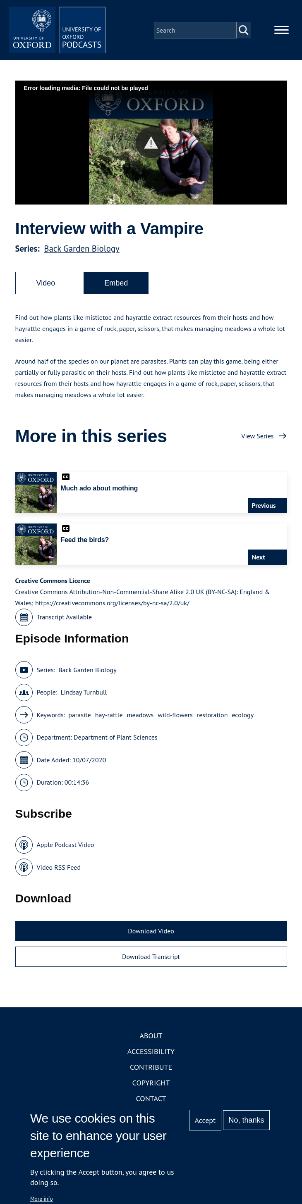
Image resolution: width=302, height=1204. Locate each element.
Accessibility (151, 1053)
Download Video (151, 932)
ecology (243, 716)
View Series (257, 437)
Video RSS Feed (59, 868)
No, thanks (246, 1120)
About (150, 1037)
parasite (79, 716)
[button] (151, 143)
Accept (205, 1120)
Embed (116, 284)
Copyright (151, 1084)
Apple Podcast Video (65, 846)
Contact (151, 1100)
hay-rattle (109, 716)
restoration (212, 716)
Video (45, 284)
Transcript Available (64, 618)
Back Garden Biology (81, 249)
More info (41, 1198)
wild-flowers (175, 716)
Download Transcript (151, 958)
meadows (140, 716)
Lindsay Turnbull (83, 694)
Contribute (151, 1068)
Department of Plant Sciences (115, 739)
